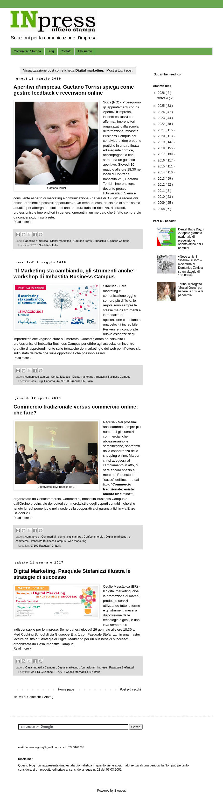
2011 (162, 191)
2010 (162, 197)
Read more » (22, 222)
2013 (162, 178)
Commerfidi (49, 536)
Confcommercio (94, 536)
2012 (162, 184)
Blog (51, 51)
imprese (102, 667)
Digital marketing (61, 240)
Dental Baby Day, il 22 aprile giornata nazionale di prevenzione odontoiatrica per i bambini (191, 239)
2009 (162, 203)
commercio (32, 536)
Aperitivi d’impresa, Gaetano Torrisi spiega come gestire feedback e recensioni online (73, 90)
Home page (66, 689)
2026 (162, 93)
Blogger (119, 790)
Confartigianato (61, 376)
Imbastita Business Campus (112, 240)
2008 (162, 209)
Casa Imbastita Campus (40, 667)
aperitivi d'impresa (37, 240)
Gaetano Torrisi (83, 240)
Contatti (66, 51)
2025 (162, 106)
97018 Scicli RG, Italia (44, 245)
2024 (162, 112)
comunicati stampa (37, 376)
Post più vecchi (130, 689)
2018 (162, 148)
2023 (162, 118)
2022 (162, 124)
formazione (88, 667)
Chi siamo (85, 51)
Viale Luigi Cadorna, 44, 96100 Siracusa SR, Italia (62, 381)
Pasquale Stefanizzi (121, 667)
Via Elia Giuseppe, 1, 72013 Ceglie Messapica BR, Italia (65, 671)
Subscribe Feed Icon (167, 74)
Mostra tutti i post (119, 70)
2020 (162, 136)
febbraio (163, 98)
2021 (162, 130)
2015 (162, 166)
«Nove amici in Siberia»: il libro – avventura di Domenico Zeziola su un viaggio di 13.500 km (190, 266)
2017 (162, 154)
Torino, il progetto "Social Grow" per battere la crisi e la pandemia (190, 289)
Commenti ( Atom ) (40, 697)
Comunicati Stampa (27, 51)
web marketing (77, 541)
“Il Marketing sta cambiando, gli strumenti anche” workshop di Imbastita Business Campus (74, 273)
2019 (162, 142)
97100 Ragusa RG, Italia (46, 545)
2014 (162, 172)
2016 (162, 160)
